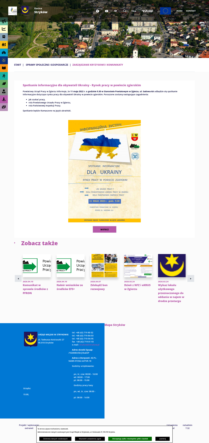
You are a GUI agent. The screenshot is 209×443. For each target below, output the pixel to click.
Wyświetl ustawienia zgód (90, 439)
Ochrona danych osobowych (55, 439)
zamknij (162, 439)
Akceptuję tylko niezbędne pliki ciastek (130, 439)
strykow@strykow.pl (89, 352)
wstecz (104, 229)
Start (17, 64)
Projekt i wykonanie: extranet (29, 434)
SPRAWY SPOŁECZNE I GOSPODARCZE (47, 64)
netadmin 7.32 (187, 434)
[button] (104, 221)
